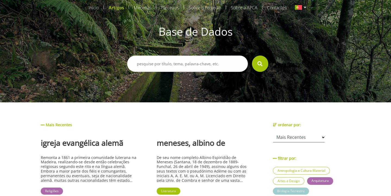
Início (94, 8)
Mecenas (142, 8)
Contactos (276, 8)
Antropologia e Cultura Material (301, 170)
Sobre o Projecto (205, 8)
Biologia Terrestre (291, 191)
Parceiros (170, 8)
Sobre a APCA (244, 8)
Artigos (116, 8)
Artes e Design (289, 181)
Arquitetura (320, 180)
